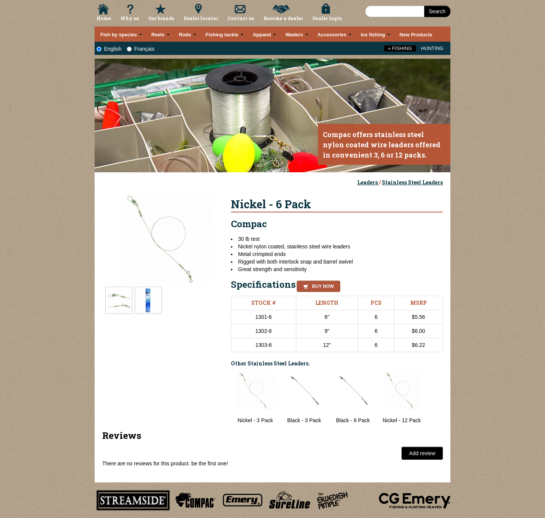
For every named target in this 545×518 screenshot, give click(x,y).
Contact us (240, 18)
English (109, 49)
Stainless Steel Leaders (412, 182)
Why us (129, 18)
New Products (416, 34)
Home (104, 18)
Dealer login (327, 18)
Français (141, 49)
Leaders (368, 182)
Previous (225, 397)
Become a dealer (283, 18)
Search (437, 11)
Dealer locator (201, 18)
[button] (317, 285)
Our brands (161, 18)
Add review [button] (422, 453)
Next (435, 397)
